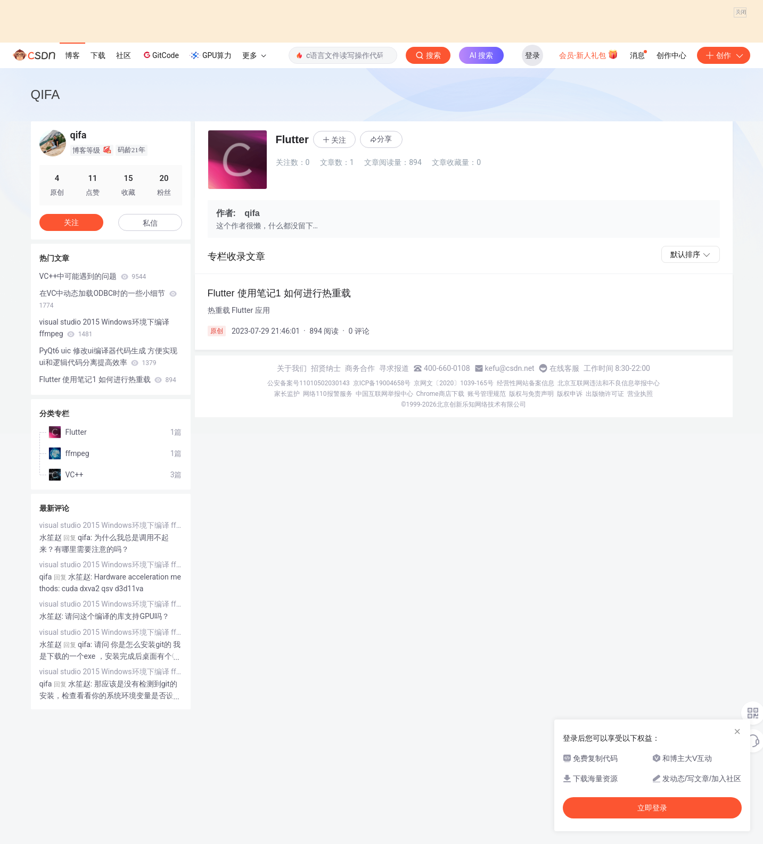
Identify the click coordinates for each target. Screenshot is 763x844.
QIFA (45, 192)
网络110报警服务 (327, 491)
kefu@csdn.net (510, 466)
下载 (98, 153)
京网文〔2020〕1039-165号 (454, 481)
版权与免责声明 (531, 491)
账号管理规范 (486, 491)
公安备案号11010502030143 (308, 481)
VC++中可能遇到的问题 (92, 374)
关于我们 (292, 466)
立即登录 (652, 808)
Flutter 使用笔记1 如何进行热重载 (107, 477)
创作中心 (671, 153)
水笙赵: (52, 714)
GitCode (160, 153)
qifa (45, 675)
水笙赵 (50, 635)
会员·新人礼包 (588, 152)
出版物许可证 (605, 491)
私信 (150, 321)
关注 (71, 320)
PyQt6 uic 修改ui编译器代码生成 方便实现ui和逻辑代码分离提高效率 (108, 454)
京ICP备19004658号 (382, 481)
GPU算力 (211, 153)
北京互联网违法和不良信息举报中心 (608, 481)
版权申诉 (569, 491)
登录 (532, 153)
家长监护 (287, 491)
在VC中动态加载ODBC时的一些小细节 (108, 397)
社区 (123, 153)
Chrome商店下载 (440, 491)
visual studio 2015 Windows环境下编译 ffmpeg (104, 426)
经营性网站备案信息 (525, 481)
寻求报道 (394, 466)
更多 (254, 153)
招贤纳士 (326, 466)
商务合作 (360, 466)
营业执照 (640, 491)
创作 (723, 153)
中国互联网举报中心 (384, 491)
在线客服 (564, 466)
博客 (72, 153)
